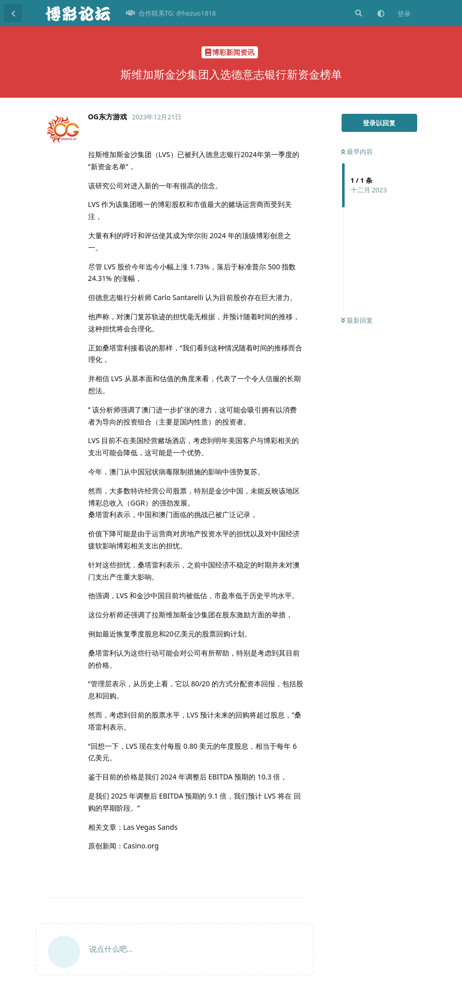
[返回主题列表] (13, 13)
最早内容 (357, 151)
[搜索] (358, 13)
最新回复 (357, 320)
